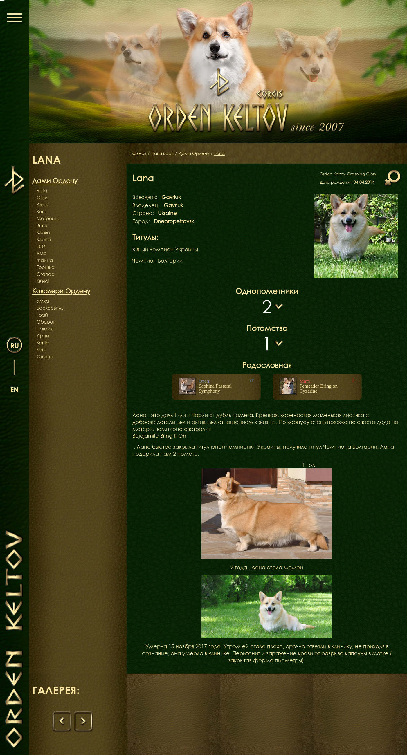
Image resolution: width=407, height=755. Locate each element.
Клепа (44, 239)
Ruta (42, 190)
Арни (43, 335)
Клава (43, 232)
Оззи (42, 197)
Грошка (46, 267)
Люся (42, 204)
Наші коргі (164, 153)
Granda (46, 274)
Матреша (48, 218)
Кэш (41, 349)
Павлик (45, 328)
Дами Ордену (198, 153)
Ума (42, 253)
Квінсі (43, 281)
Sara (42, 211)
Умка (43, 301)
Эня (41, 246)
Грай (42, 315)
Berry (42, 225)
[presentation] (62, 722)
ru (14, 345)
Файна (45, 260)
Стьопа (45, 356)
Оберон (46, 321)
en (14, 389)
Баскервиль (50, 308)
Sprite (43, 342)
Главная (138, 153)
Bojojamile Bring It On (159, 435)
